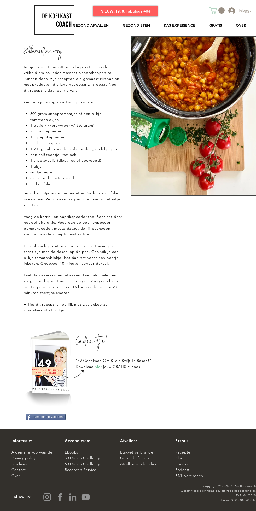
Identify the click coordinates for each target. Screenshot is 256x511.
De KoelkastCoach (243, 486)
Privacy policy (24, 458)
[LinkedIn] (73, 497)
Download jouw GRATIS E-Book (108, 366)
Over (15, 475)
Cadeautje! (92, 342)
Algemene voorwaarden (33, 452)
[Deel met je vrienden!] (46, 417)
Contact (19, 469)
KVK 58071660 (245, 495)
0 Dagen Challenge (84, 458)
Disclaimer (20, 464)
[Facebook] (60, 497)
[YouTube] (85, 497)
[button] (217, 10)
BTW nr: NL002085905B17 (237, 500)
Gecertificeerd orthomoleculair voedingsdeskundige (218, 490)
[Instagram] (47, 497)
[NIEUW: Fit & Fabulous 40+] (125, 11)
